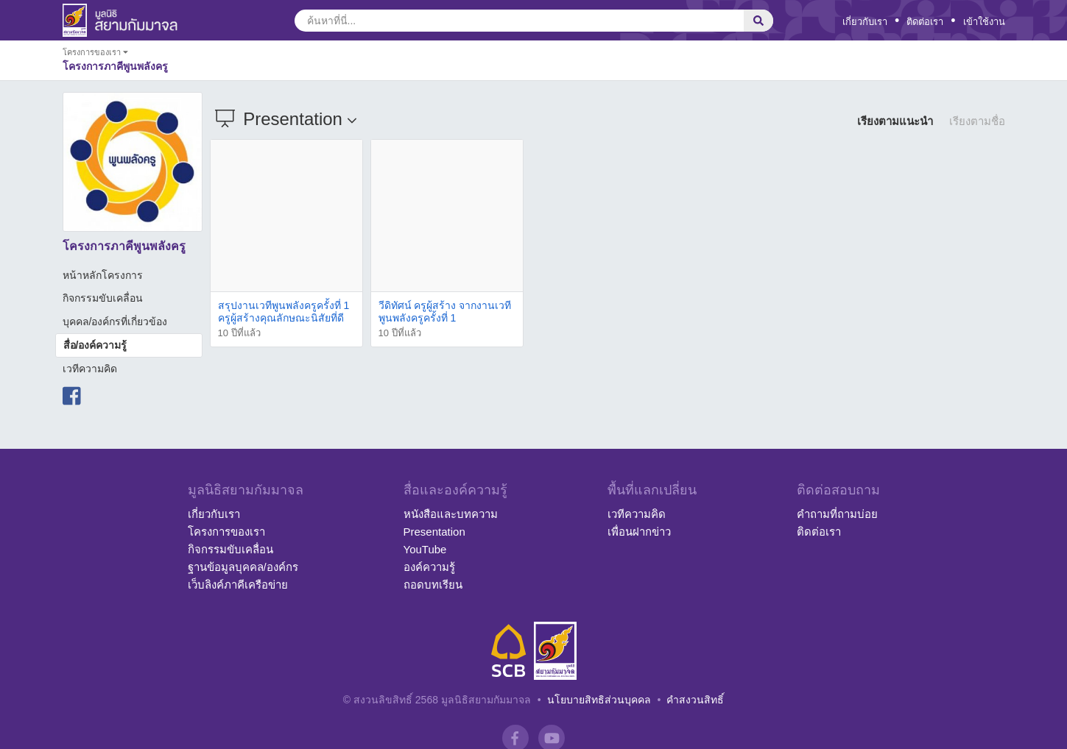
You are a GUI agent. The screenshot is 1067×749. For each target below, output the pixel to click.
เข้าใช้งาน (984, 21)
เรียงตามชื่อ (977, 121)
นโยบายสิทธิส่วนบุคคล (599, 700)
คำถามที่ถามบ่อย (837, 514)
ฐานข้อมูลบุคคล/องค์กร (243, 567)
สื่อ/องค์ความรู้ (95, 345)
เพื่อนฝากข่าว (639, 531)
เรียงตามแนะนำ (895, 121)
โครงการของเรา (226, 531)
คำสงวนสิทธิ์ (695, 700)
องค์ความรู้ (429, 567)
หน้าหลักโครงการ (103, 275)
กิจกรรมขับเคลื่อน (103, 298)
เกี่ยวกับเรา (864, 21)
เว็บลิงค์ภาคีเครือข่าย (238, 584)
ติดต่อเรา (924, 21)
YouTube (425, 549)
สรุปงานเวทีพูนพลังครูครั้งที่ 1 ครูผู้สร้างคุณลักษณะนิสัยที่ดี (284, 311)
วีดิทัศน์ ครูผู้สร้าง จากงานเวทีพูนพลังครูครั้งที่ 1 (445, 311)
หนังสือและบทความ (451, 514)
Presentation (434, 531)
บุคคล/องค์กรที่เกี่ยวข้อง (115, 321)
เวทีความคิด (90, 368)
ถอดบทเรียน (433, 584)
